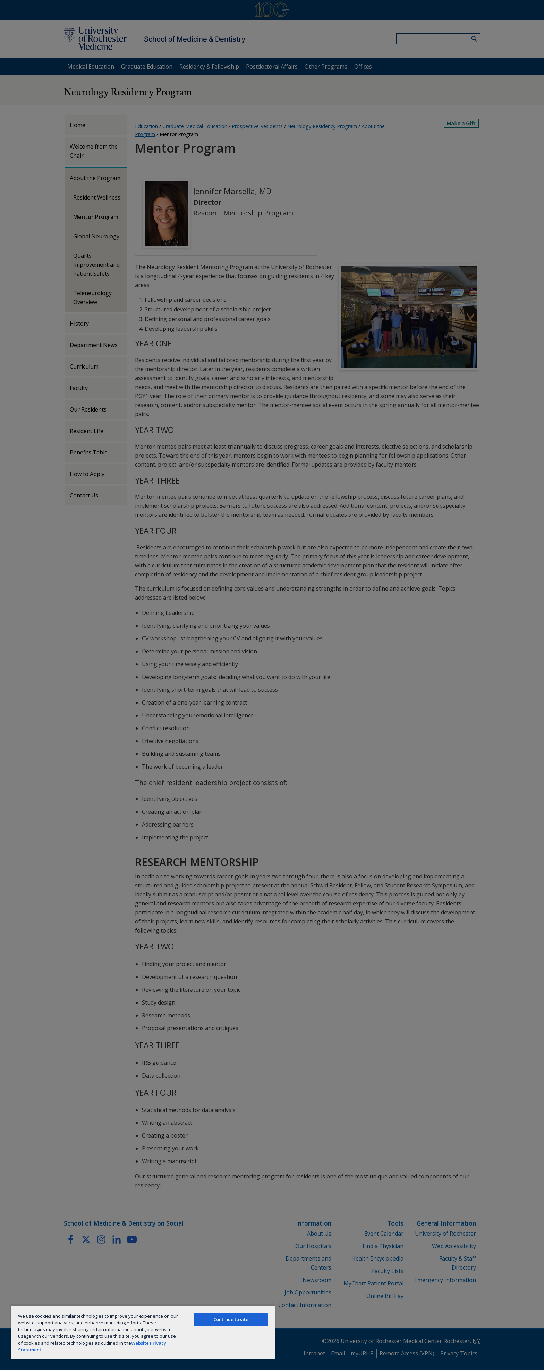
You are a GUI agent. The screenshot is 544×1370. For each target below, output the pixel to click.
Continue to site (230, 1319)
